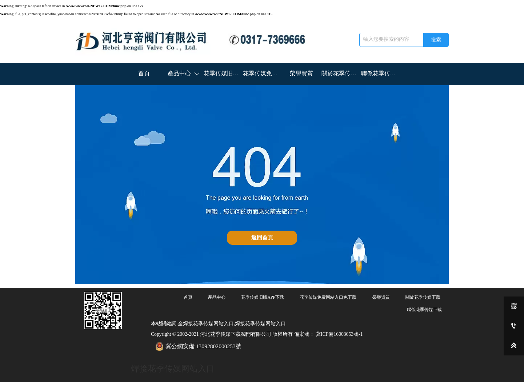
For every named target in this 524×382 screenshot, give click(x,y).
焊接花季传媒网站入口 (173, 368)
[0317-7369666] (514, 326)
